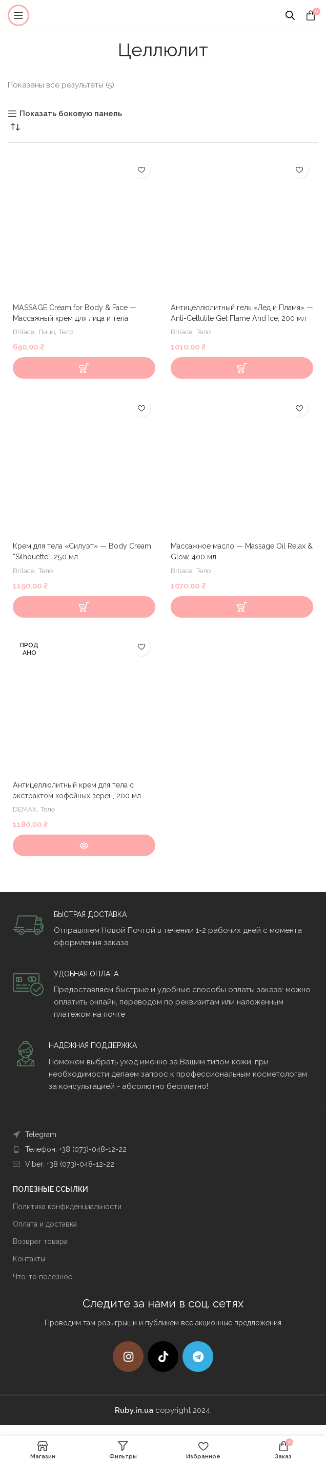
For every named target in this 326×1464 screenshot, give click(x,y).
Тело (70, 331)
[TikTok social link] (163, 1367)
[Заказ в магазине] (15, 127)
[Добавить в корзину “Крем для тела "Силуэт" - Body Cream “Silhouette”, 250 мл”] (84, 617)
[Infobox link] (163, 940)
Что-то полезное (42, 1287)
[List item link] (163, 1145)
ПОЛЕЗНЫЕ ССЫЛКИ (50, 1200)
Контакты (29, 1269)
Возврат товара (40, 1252)
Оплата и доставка (45, 1235)
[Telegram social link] (197, 1367)
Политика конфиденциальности (67, 1217)
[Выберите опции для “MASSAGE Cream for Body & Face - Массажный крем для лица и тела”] (84, 378)
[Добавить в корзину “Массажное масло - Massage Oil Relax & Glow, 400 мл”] (242, 617)
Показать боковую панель (70, 113)
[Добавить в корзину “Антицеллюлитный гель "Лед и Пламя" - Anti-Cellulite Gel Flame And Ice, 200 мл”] (242, 378)
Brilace (24, 331)
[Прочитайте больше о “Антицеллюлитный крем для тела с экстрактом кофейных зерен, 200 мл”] (84, 856)
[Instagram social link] (128, 1367)
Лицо (49, 331)
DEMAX (25, 820)
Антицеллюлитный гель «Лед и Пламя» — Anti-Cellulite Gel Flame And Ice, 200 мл (241, 318)
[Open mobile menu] (18, 15)
